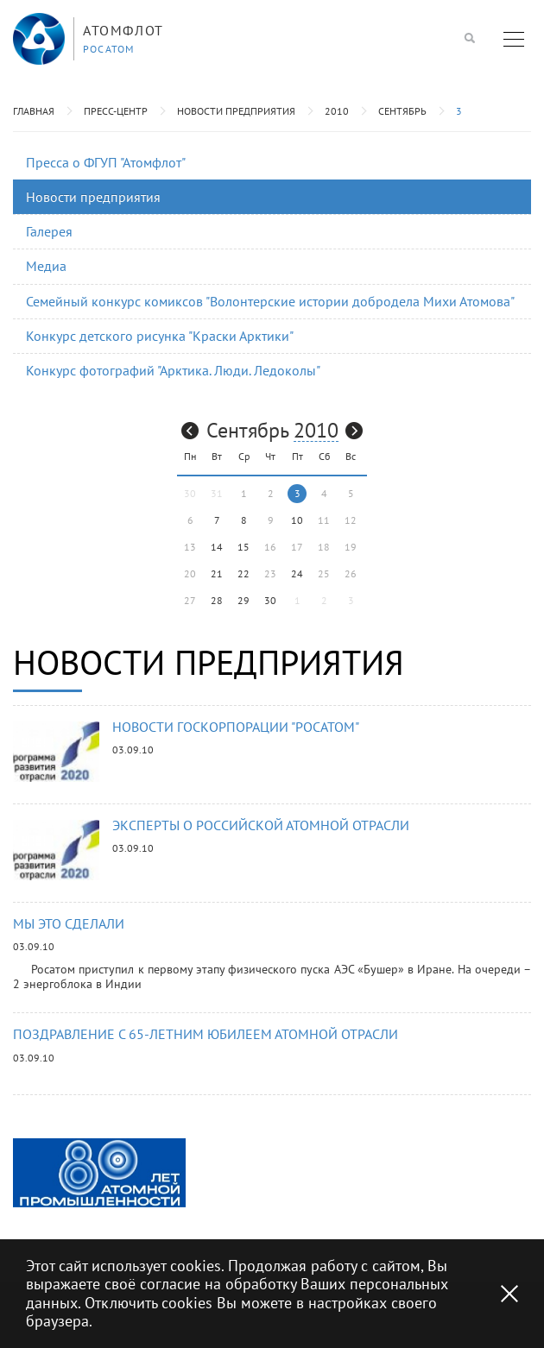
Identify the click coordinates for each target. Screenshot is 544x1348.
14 (217, 546)
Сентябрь (402, 110)
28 (217, 600)
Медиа (46, 265)
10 (297, 519)
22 (243, 573)
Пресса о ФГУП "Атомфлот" (106, 162)
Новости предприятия (236, 110)
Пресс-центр (116, 110)
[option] (99, 1172)
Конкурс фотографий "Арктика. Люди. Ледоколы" (173, 370)
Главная (33, 110)
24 (297, 573)
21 (217, 573)
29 (243, 600)
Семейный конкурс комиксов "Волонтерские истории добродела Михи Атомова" (270, 301)
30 (270, 600)
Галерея (49, 231)
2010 (337, 110)
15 (243, 546)
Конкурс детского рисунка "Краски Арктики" (160, 335)
